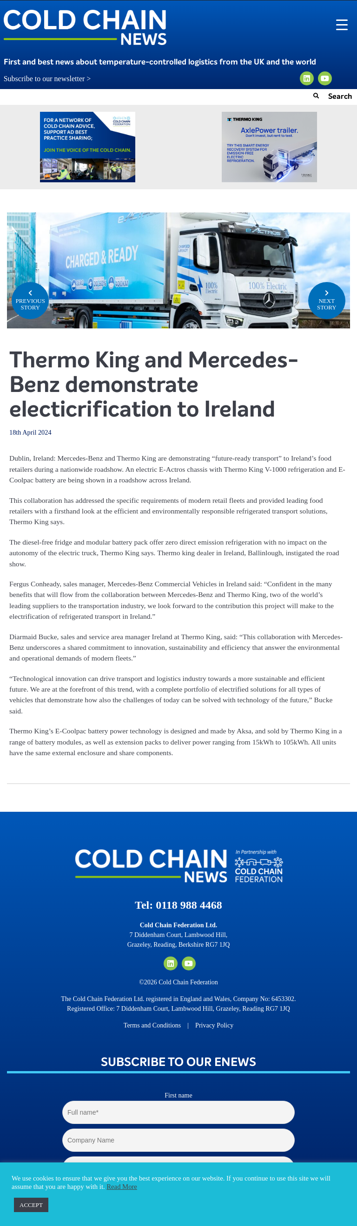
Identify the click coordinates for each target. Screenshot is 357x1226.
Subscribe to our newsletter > (51, 79)
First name (178, 1095)
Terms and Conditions (152, 1025)
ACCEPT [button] (31, 1204)
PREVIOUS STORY (30, 300)
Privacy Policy (214, 1025)
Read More (121, 1186)
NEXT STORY (326, 300)
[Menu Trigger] (342, 24)
